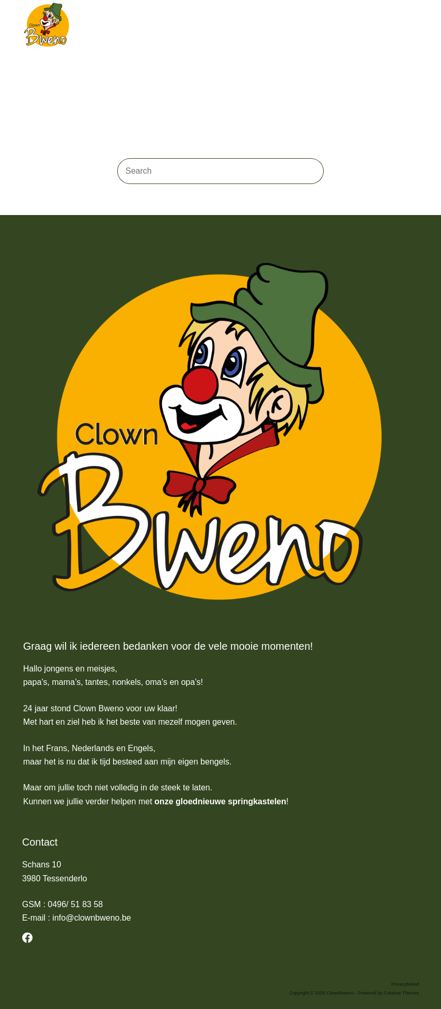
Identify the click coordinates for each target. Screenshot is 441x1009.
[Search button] (311, 171)
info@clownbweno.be (91, 917)
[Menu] (414, 25)
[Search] (394, 25)
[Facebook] (27, 937)
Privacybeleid (405, 984)
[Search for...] (207, 171)
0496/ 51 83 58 (75, 904)
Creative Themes (401, 993)
